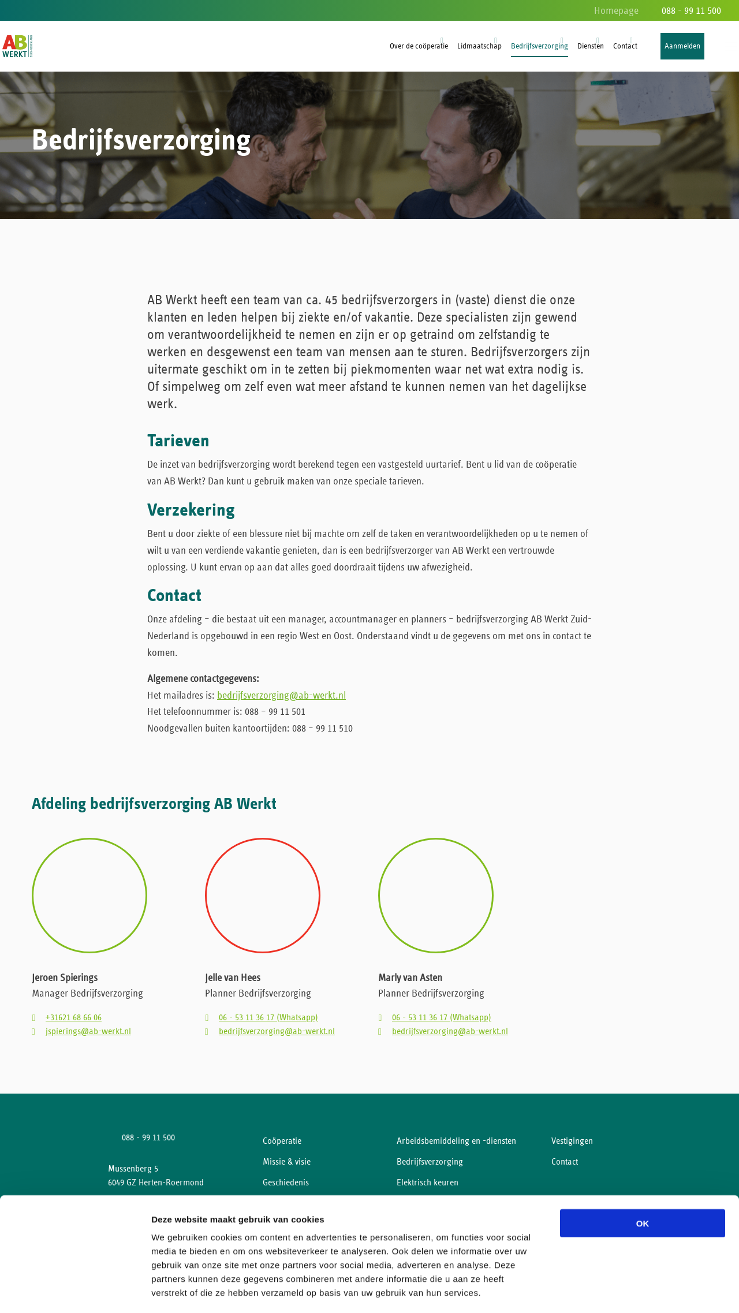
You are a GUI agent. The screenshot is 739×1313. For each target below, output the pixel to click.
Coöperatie (282, 1145)
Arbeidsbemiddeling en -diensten (456, 1145)
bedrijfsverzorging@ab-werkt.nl (281, 699)
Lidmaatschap (479, 46)
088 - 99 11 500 (691, 11)
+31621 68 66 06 (74, 1022)
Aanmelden (682, 46)
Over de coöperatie (419, 46)
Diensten (590, 46)
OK (643, 1174)
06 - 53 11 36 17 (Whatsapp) (268, 1022)
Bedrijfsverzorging (539, 46)
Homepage (616, 11)
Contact (625, 46)
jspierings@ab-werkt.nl (88, 1035)
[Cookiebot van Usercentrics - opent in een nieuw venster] (74, 1290)
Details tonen (623, 1290)
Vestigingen (572, 1145)
